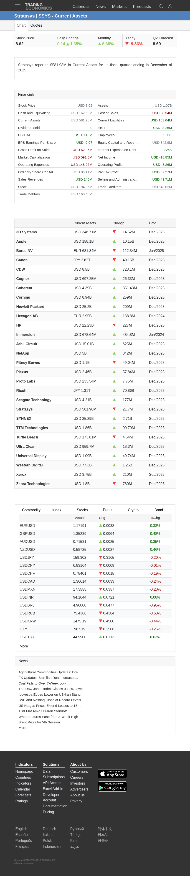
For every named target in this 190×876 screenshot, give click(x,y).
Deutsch (49, 829)
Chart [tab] (21, 25)
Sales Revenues (30, 179)
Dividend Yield (29, 128)
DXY (23, 629)
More (22, 728)
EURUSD (27, 526)
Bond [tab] (159, 510)
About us (77, 795)
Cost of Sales (108, 113)
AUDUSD (27, 542)
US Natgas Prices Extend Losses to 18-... (50, 705)
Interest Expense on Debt (117, 150)
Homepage (24, 771)
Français (22, 846)
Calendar (22, 789)
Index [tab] (56, 510)
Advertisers (79, 789)
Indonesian (52, 846)
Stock (22, 187)
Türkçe (75, 835)
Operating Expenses (33, 164)
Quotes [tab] (36, 25)
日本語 (103, 835)
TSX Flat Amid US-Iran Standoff (43, 711)
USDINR (27, 597)
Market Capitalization (34, 157)
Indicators (23, 783)
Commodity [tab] (31, 510)
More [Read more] (24, 646)
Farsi (74, 841)
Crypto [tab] (133, 510)
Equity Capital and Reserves (118, 142)
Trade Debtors (29, 194)
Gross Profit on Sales (34, 150)
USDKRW (28, 621)
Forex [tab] (107, 510)
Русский (77, 829)
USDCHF (27, 573)
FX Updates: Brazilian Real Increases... (48, 678)
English (21, 829)
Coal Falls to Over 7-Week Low (42, 683)
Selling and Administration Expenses (118, 179)
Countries (23, 777)
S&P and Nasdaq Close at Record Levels (50, 700)
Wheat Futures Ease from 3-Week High (48, 717)
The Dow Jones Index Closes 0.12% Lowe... (52, 689)
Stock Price (26, 105)
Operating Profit (110, 164)
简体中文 (105, 829)
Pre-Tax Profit (108, 172)
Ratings (21, 801)
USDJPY (27, 557)
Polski (48, 841)
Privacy (76, 801)
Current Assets (29, 120)
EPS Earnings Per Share (37, 142)
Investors (77, 783)
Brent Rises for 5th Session (39, 722)
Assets (103, 105)
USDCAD (27, 581)
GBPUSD (27, 534)
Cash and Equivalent (34, 113)
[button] (170, 7)
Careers (76, 777)
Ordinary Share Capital (35, 172)
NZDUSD (27, 549)
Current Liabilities (111, 120)
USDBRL (27, 605)
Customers (79, 771)
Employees (106, 135)
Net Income (106, 157)
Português (23, 841)
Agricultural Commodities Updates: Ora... (50, 672)
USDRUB (27, 613)
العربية (75, 846)
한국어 (103, 841)
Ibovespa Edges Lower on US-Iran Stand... (51, 694)
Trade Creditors (110, 187)
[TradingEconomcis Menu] (19, 6)
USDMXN (27, 589)
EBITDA (24, 135)
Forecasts (23, 795)
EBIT (101, 128)
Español (22, 835)
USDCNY (27, 565)
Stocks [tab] (82, 510)
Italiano (49, 835)
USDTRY (27, 637)
